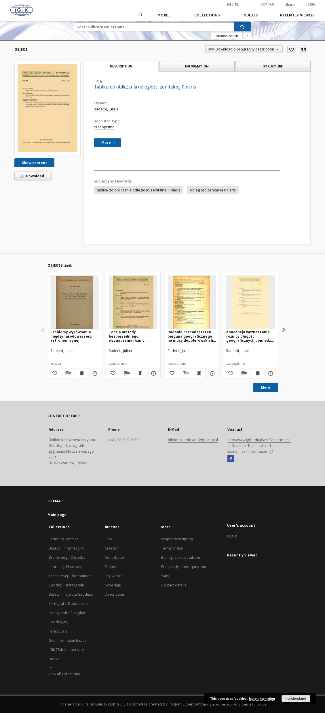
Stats (165, 575)
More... (164, 15)
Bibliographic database (180, 557)
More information (262, 698)
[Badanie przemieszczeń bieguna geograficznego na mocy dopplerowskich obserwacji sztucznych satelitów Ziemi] (192, 302)
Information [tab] (197, 66)
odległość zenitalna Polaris (213, 190)
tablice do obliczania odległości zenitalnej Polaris (138, 190)
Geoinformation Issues (68, 640)
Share (290, 4)
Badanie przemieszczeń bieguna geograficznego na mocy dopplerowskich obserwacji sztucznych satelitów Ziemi (190, 336)
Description (114, 594)
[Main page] (139, 15)
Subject (111, 566)
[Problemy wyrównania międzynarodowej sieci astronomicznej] (75, 302)
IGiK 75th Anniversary (66, 649)
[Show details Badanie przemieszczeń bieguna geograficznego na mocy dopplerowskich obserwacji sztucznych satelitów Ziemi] (211, 373)
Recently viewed (297, 15)
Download (31, 176)
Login (310, 4)
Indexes (250, 15)
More (265, 387)
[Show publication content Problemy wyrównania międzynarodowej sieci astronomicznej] (81, 373)
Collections (207, 15)
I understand (296, 699)
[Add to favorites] (291, 49)
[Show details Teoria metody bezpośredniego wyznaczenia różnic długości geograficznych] (152, 373)
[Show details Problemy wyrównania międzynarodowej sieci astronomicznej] (94, 373)
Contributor (114, 557)
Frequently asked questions (184, 566)
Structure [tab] (273, 66)
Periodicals (58, 631)
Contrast (267, 4)
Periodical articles (63, 539)
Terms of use (172, 548)
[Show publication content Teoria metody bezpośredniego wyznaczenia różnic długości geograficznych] (140, 373)
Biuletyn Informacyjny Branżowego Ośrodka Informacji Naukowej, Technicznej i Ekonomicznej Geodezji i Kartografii (71, 567)
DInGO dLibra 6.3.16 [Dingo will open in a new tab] (113, 704)
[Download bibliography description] (67, 373)
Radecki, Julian (106, 109)
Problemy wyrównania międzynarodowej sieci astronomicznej (71, 336)
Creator (111, 548)
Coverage (113, 585)
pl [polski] (237, 4)
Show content (34, 162)
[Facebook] (230, 459)
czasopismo (104, 127)
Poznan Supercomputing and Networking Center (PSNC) (217, 704)
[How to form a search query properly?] (247, 35)
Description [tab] (121, 66)
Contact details (173, 585)
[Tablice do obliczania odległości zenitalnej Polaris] (47, 108)
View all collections (64, 673)
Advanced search (227, 36)
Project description (177, 539)
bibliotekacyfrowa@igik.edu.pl (193, 439)
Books (54, 658)
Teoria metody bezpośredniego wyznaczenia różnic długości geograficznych (131, 336)
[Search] (242, 26)
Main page (57, 514)
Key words (113, 575)
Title (108, 539)
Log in (232, 536)
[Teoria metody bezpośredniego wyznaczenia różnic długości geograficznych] (133, 302)
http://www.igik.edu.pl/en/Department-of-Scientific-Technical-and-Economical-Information (259, 445)
